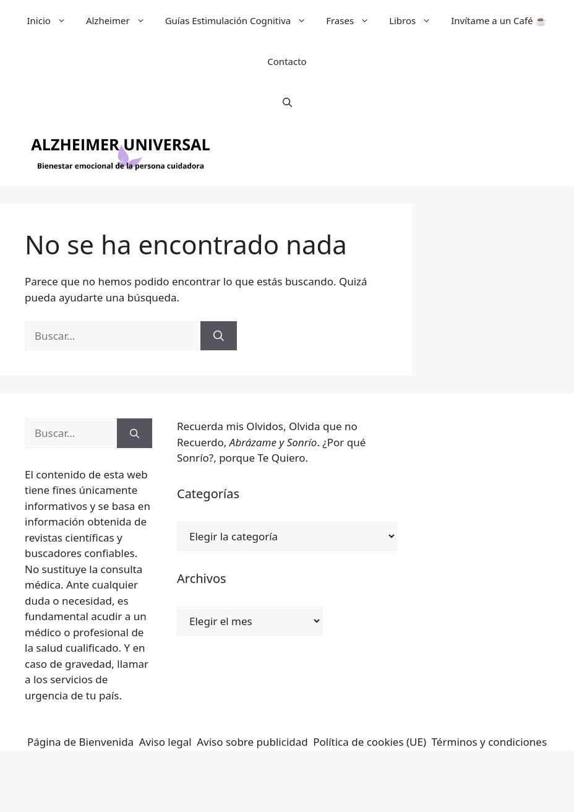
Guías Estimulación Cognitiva (241, 20)
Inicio (51, 20)
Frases (352, 20)
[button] (287, 102)
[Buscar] (218, 336)
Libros (415, 20)
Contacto (286, 61)
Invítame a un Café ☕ (499, 20)
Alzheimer (120, 20)
